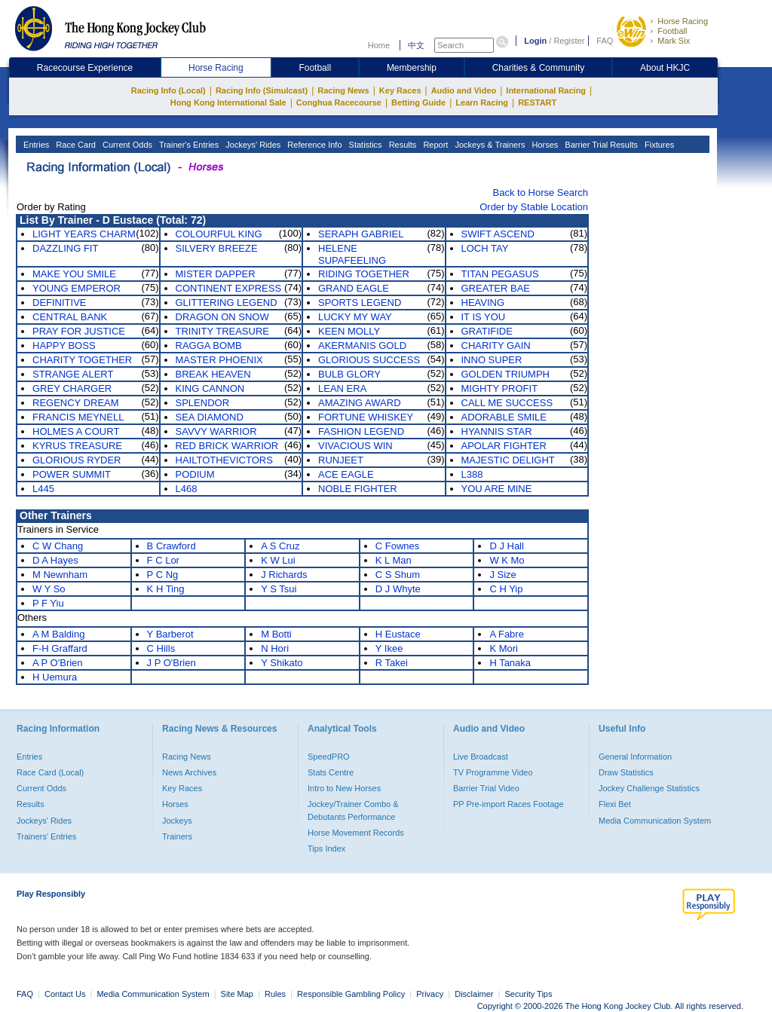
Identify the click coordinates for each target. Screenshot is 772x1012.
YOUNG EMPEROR (76, 288)
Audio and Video (464, 90)
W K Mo (506, 560)
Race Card (75, 144)
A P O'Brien (57, 662)
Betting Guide (418, 102)
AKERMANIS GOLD (362, 345)
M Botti (276, 634)
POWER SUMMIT (71, 474)
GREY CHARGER (72, 388)
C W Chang (57, 546)
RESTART (537, 102)
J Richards (284, 574)
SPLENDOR (203, 402)
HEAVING (483, 302)
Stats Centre (331, 772)
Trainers (177, 836)
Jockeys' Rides (251, 144)
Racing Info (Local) (168, 90)
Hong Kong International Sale (228, 102)
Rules (276, 993)
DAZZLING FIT (65, 248)
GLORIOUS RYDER (76, 460)
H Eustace (398, 634)
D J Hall (506, 546)
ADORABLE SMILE (504, 417)
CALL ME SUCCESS (507, 402)
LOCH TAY (485, 248)
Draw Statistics (626, 772)
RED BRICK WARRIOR (227, 445)
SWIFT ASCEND (498, 234)
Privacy (429, 993)
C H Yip (505, 589)
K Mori (503, 648)
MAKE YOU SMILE (74, 274)
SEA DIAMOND (210, 417)
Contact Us (64, 993)
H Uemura (54, 677)
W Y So (49, 589)
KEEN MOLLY (349, 331)
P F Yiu (48, 603)
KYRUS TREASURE (77, 445)
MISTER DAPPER (216, 274)
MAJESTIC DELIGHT (508, 460)
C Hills (161, 648)
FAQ (604, 40)
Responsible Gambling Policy (351, 993)
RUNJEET (340, 460)
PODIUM (195, 474)
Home (379, 45)
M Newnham (59, 574)
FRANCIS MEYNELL (78, 417)
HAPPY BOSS (64, 345)
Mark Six (673, 40)
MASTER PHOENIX (219, 359)
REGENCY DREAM (75, 402)
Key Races (400, 90)
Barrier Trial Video (486, 788)
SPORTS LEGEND (359, 302)
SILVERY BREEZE (217, 248)
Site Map (237, 993)
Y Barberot (170, 634)
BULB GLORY (349, 374)
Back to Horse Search (540, 192)
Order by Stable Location (533, 206)
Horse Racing (682, 21)
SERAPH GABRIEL (360, 234)
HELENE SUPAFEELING (352, 254)
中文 (416, 45)
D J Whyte (398, 589)
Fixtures (658, 144)
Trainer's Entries (188, 144)
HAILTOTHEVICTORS (224, 460)
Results (402, 144)
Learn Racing (481, 102)
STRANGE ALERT (72, 374)
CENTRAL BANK (69, 317)
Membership (412, 68)
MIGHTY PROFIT (499, 388)
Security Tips (529, 993)
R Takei (391, 662)
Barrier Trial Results (600, 144)
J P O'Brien (171, 662)
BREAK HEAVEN (213, 374)
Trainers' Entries (46, 836)
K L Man (393, 560)
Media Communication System (655, 820)
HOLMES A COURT (75, 431)
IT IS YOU (483, 317)
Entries (35, 144)
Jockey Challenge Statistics (649, 788)
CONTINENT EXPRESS (229, 288)
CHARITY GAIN (496, 345)
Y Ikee (389, 648)
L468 (187, 488)
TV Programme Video (493, 772)
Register (568, 40)
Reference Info (313, 144)
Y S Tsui (278, 589)
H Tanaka (510, 662)
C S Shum (397, 574)
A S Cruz (280, 546)
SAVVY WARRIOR (216, 431)
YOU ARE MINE (496, 488)
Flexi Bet (615, 804)
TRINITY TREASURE (222, 331)
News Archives (189, 772)
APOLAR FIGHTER (504, 445)
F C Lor (163, 560)
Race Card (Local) (50, 772)
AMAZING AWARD (359, 402)
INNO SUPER (491, 359)
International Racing (546, 90)
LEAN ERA (342, 388)
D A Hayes (55, 560)
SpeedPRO (329, 756)
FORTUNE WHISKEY (365, 417)
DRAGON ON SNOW (222, 317)
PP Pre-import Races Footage (508, 804)
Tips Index (326, 848)
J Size (502, 574)
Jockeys (177, 820)
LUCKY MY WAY (355, 317)
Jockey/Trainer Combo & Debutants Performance (353, 810)
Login (535, 40)
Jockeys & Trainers (488, 144)
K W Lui (278, 560)
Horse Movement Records (356, 832)
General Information (635, 756)
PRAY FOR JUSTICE (78, 331)
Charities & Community (538, 68)
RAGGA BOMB (209, 345)
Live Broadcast (480, 756)
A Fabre (506, 634)
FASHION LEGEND (361, 431)
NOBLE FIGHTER (357, 488)
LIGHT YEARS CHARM (84, 234)
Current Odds (126, 144)
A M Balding (58, 634)
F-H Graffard (59, 648)
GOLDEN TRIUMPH (505, 374)
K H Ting (166, 589)
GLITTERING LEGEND (226, 302)
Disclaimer (474, 993)
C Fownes (397, 546)
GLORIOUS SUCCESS (369, 359)
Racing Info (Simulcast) (262, 90)
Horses (543, 144)
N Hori (275, 648)
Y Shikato (281, 662)
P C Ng (163, 574)
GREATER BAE (496, 288)
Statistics (364, 144)
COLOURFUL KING (219, 234)
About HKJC (665, 68)
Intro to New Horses (344, 788)
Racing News (343, 90)
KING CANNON (210, 388)
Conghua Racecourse (338, 102)
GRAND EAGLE (353, 288)
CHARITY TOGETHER (82, 359)
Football (672, 30)
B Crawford (171, 546)
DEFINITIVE (59, 302)
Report (434, 144)
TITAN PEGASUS (500, 274)
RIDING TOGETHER (363, 274)
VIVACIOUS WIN (355, 445)
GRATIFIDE (487, 331)
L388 (472, 474)
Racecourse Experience (85, 68)
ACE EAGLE (346, 474)
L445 (43, 488)
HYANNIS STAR (496, 431)
